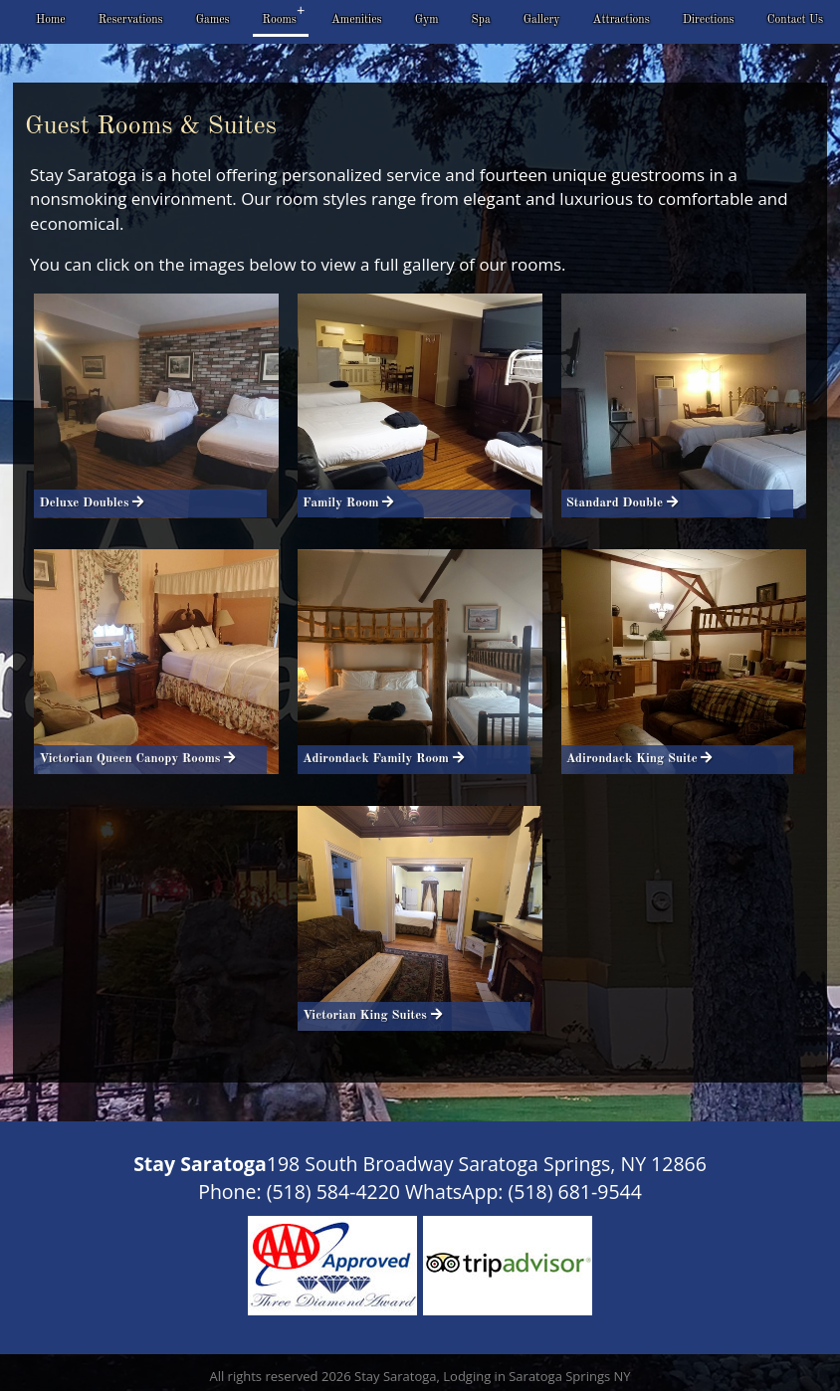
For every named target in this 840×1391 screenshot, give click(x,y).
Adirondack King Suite (636, 758)
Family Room (345, 503)
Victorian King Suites (369, 1015)
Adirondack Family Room (380, 758)
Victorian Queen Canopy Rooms (133, 758)
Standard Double (619, 503)
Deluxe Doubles (88, 503)
